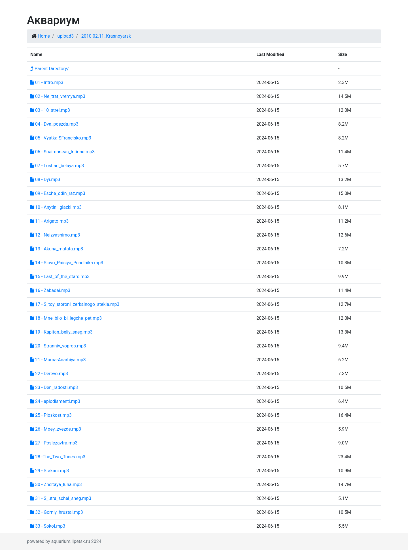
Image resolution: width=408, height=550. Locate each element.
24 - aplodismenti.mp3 (55, 401)
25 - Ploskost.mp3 (51, 415)
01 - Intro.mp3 (46, 82)
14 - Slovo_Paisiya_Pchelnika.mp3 (66, 262)
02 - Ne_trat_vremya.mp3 (57, 96)
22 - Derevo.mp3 (49, 373)
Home (44, 36)
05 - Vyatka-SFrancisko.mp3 (60, 138)
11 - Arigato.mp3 (49, 221)
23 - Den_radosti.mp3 (54, 387)
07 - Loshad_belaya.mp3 (57, 165)
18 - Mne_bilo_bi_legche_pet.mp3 (66, 318)
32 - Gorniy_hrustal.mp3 (56, 512)
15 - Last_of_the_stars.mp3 (60, 276)
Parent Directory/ (49, 68)
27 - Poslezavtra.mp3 (54, 443)
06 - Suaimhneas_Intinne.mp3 (62, 151)
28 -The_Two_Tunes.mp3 (57, 456)
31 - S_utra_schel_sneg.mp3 (60, 498)
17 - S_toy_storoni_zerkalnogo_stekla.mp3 (74, 304)
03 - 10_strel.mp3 (50, 110)
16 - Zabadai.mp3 (50, 290)
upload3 (66, 36)
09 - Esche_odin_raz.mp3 (57, 193)
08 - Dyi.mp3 (45, 179)
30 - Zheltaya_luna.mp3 (56, 484)
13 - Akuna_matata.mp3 (56, 249)
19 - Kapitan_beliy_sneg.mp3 (61, 332)
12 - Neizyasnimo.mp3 (55, 235)
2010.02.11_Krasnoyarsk (106, 36)
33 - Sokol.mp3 (47, 526)
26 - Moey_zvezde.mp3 (55, 429)
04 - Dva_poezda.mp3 (54, 124)
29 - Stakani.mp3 (49, 470)
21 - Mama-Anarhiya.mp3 (58, 359)
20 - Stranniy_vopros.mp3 (58, 346)
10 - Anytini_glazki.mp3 (56, 207)
